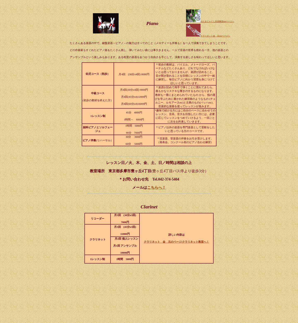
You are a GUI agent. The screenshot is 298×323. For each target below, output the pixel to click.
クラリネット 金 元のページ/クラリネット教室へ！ (176, 241)
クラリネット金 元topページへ (215, 36)
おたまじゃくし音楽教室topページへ (210, 21)
